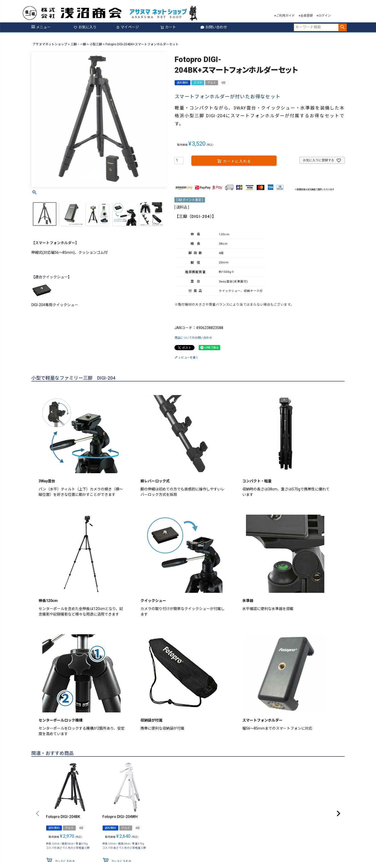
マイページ (127, 27)
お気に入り (85, 27)
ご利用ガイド (285, 15)
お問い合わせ (214, 27)
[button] (37, 813)
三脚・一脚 (78, 44)
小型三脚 (96, 44)
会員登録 (306, 15)
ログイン (324, 15)
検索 (342, 27)
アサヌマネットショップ (50, 44)
